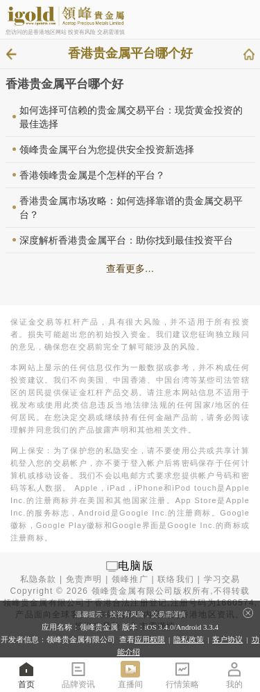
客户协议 (227, 639)
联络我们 (175, 579)
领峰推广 (130, 579)
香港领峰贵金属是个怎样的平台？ (92, 175)
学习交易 (222, 579)
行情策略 (182, 674)
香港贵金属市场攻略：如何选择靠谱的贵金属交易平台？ (131, 207)
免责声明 (84, 579)
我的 (234, 674)
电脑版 (136, 566)
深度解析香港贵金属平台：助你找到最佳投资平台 (126, 240)
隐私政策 (188, 639)
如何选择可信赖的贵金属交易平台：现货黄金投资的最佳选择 (131, 116)
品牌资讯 (78, 674)
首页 (26, 674)
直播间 (130, 674)
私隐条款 (38, 579)
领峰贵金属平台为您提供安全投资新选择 (106, 149)
